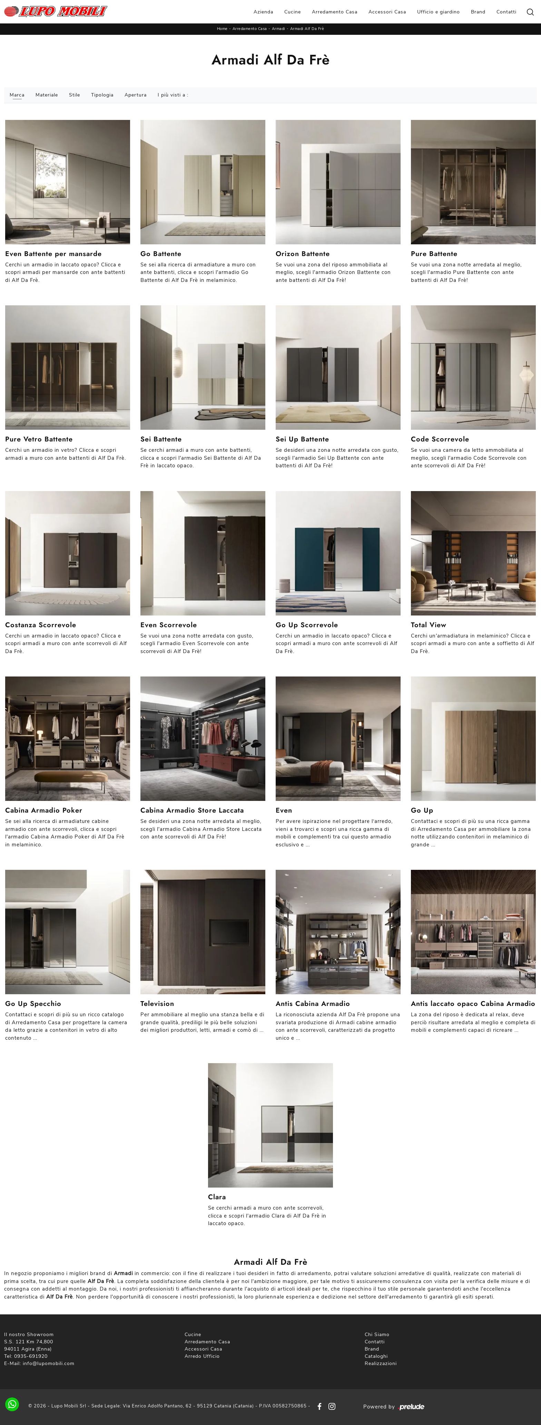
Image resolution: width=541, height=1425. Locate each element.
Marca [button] (17, 95)
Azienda (263, 12)
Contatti (506, 12)
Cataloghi (376, 1356)
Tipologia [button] (102, 95)
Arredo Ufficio (202, 1356)
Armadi (278, 28)
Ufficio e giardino (438, 12)
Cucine (292, 12)
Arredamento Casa (334, 12)
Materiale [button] (47, 95)
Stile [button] (74, 95)
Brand (478, 12)
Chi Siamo (377, 1334)
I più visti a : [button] (173, 95)
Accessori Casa (387, 12)
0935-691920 (31, 1356)
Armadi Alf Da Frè (307, 28)
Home (222, 28)
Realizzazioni (381, 1363)
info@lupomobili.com (49, 1363)
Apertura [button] (136, 95)
